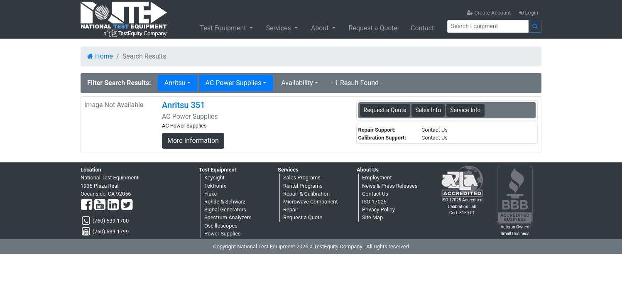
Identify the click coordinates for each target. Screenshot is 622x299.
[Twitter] (127, 205)
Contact (422, 28)
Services (279, 28)
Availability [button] (297, 83)
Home (100, 56)
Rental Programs (303, 186)
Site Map (372, 217)
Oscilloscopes (221, 226)
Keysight (214, 177)
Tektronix (215, 186)
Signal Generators (225, 209)
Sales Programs (302, 177)
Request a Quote (373, 28)
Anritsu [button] (175, 83)
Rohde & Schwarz (224, 202)
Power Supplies (222, 233)
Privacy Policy (378, 209)
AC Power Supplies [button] (234, 83)
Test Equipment (223, 28)
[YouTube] (100, 205)
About (321, 28)
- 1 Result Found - (356, 83)
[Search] (488, 26)
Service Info (465, 110)
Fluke (210, 194)
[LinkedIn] (113, 205)
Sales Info (428, 110)
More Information (193, 141)
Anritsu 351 (183, 105)
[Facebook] (87, 205)
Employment (377, 177)
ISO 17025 (374, 202)
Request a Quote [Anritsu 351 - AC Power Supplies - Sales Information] (385, 110)
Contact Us (375, 194)
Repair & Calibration (306, 194)
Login (528, 13)
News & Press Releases (389, 186)
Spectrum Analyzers (228, 217)
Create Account (489, 13)
